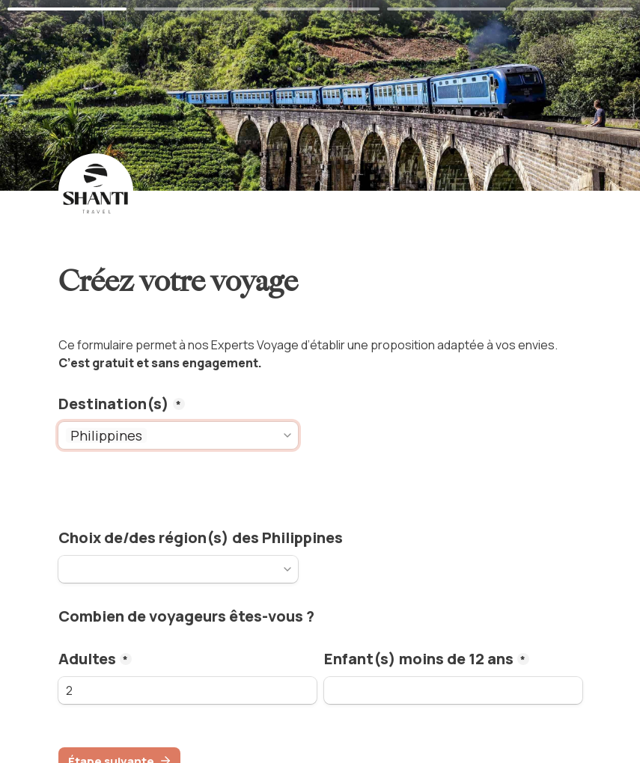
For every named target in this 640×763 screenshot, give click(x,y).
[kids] (453, 690)
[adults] (187, 690)
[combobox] (215, 435)
